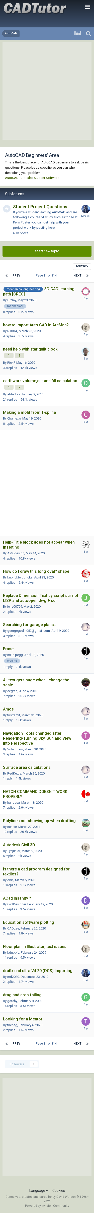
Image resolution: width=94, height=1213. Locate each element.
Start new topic (47, 251)
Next (77, 275)
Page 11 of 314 (47, 275)
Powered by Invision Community (47, 1206)
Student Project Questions (40, 206)
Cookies (58, 1191)
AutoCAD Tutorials (18, 178)
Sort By (81, 266)
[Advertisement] (47, 91)
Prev (16, 275)
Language (38, 1191)
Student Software (46, 178)
